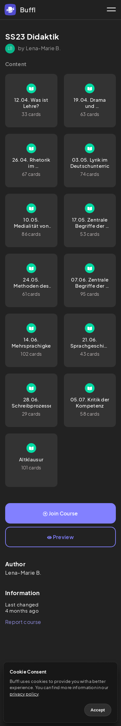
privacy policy (24, 694)
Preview (60, 537)
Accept (98, 710)
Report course (23, 621)
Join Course (60, 513)
